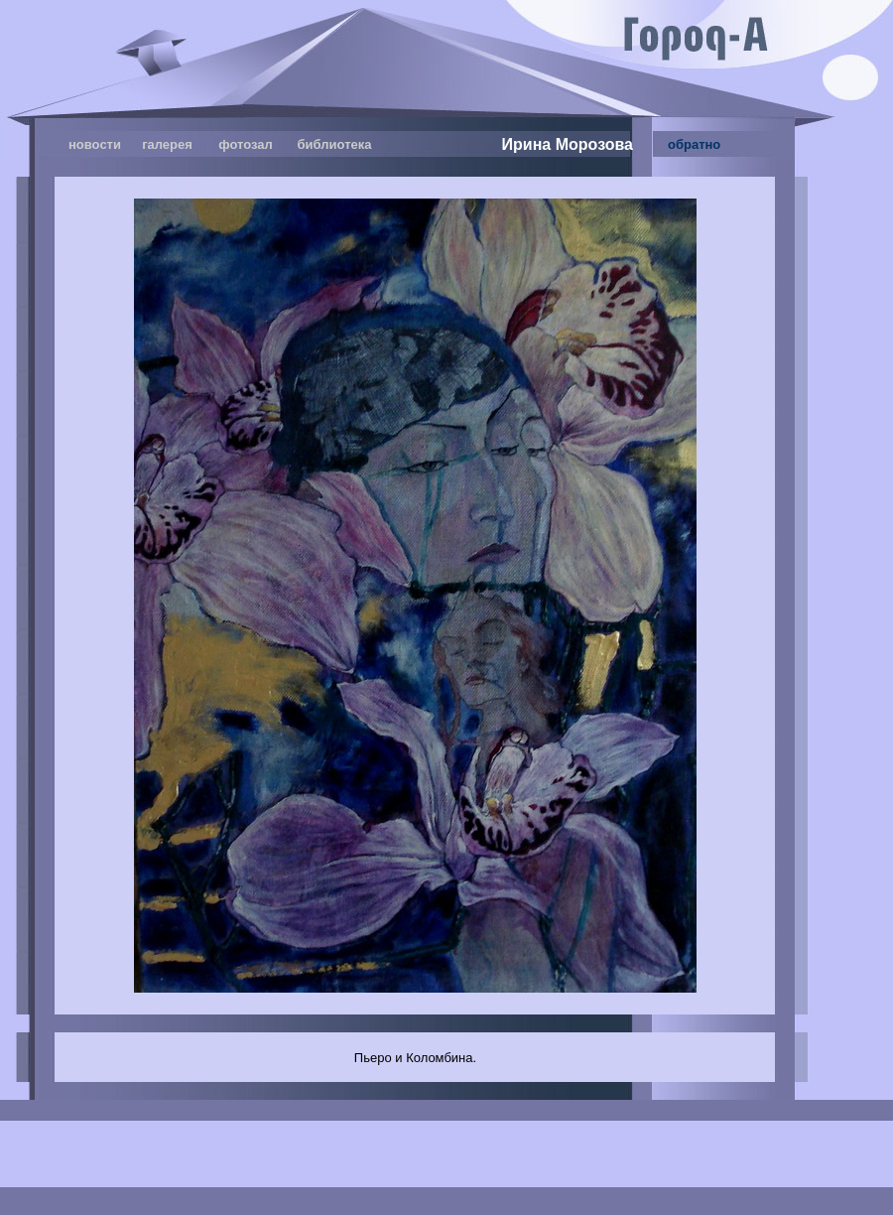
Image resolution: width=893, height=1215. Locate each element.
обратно (694, 144)
